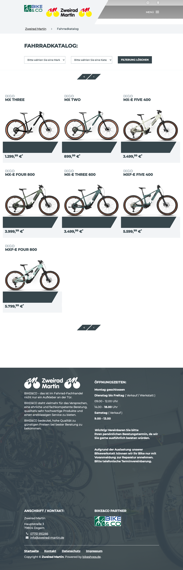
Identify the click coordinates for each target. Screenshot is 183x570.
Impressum (94, 551)
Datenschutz (71, 551)
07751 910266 (39, 533)
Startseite (31, 551)
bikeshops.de (91, 557)
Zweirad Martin (35, 29)
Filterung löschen (135, 59)
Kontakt (50, 551)
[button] (152, 12)
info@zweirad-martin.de (47, 537)
